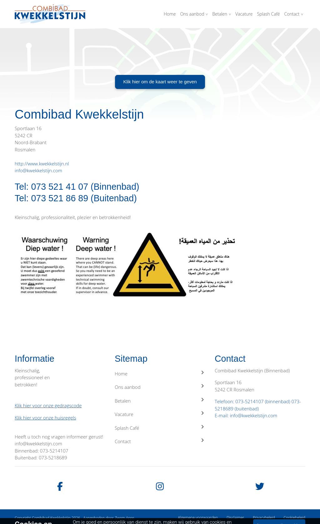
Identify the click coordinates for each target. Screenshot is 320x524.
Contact (292, 14)
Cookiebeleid (294, 517)
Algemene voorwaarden (198, 517)
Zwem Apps (124, 518)
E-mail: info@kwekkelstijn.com (246, 415)
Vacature (244, 14)
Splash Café (268, 14)
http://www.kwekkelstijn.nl (42, 163)
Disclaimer (235, 517)
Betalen (219, 14)
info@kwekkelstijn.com (38, 170)
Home (170, 14)
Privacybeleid (264, 517)
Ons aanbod (192, 14)
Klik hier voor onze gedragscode (48, 405)
